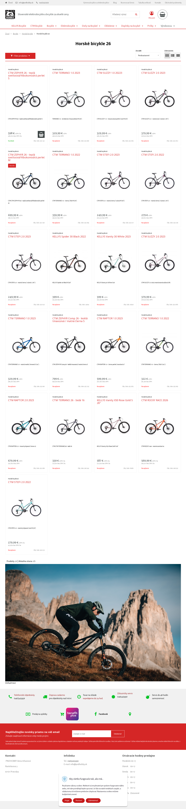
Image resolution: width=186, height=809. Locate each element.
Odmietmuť (93, 800)
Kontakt (158, 3)
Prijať (67, 800)
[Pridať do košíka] (41, 134)
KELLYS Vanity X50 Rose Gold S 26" (115, 402)
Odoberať (118, 734)
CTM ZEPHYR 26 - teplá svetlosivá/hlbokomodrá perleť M (26, 157)
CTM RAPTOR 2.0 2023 (21, 400)
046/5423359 (44, 3)
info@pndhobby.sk (26, 3)
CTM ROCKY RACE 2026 (154, 400)
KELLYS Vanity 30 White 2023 (114, 236)
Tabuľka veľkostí (144, 3)
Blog (115, 3)
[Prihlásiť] (152, 15)
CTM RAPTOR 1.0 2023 (110, 318)
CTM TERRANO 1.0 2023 (66, 72)
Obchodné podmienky (173, 3)
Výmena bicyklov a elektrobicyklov (96, 3)
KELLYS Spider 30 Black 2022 (69, 236)
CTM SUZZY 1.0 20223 (109, 72)
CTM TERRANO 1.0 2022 (66, 154)
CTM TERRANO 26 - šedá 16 (68, 400)
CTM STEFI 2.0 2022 (152, 154)
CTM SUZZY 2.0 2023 (153, 72)
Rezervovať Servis (127, 3)
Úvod (10, 3)
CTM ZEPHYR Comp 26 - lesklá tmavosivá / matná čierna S (70, 320)
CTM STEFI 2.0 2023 (108, 154)
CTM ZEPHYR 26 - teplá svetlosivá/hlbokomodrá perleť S (26, 75)
